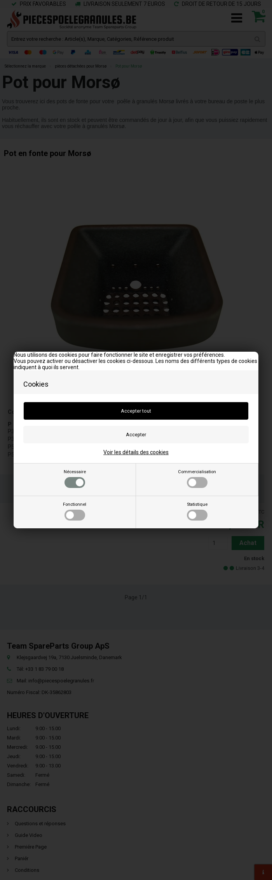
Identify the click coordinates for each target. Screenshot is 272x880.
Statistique (197, 511)
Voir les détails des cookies (136, 452)
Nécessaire (75, 478)
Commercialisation (197, 478)
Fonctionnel (74, 511)
